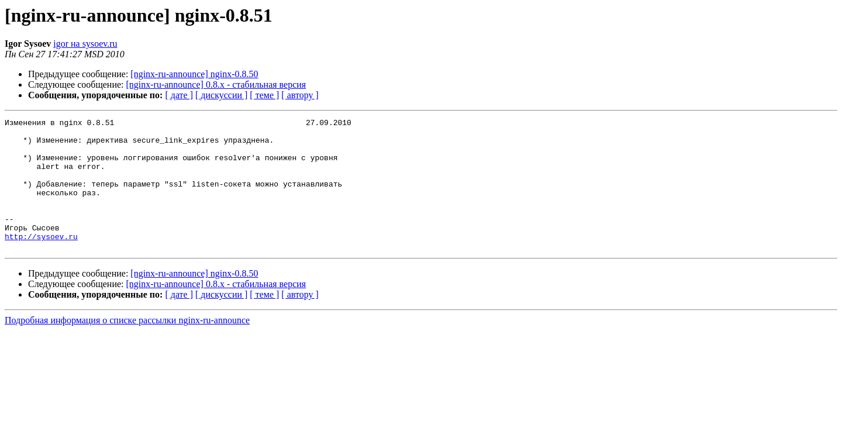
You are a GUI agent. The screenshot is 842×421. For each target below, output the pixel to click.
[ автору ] (299, 95)
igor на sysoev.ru (85, 44)
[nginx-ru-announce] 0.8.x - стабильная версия (216, 84)
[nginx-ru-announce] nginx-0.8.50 (194, 74)
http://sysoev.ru (41, 261)
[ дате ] (179, 95)
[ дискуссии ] (221, 95)
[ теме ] (264, 95)
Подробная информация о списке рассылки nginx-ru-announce (127, 346)
